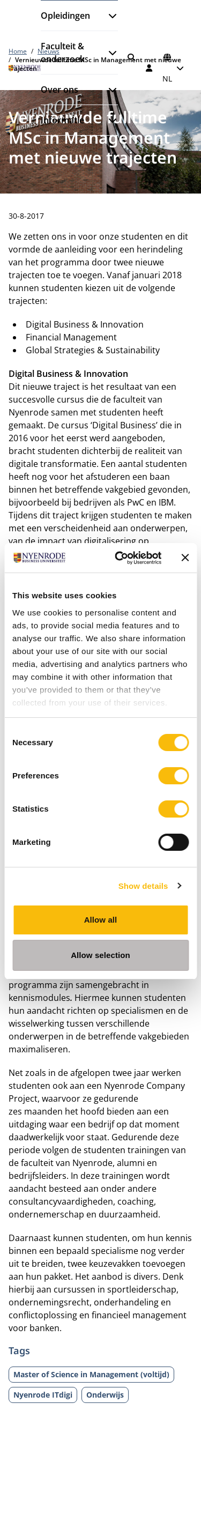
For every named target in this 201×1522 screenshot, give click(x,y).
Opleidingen (65, 15)
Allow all (100, 919)
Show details (143, 885)
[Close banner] (185, 557)
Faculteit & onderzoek (63, 52)
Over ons (59, 89)
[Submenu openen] (108, 16)
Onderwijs (105, 1395)
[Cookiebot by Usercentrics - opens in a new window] (119, 558)
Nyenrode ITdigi (42, 1395)
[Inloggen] (149, 68)
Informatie (62, 120)
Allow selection (100, 955)
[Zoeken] (131, 57)
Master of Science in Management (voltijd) (91, 1374)
